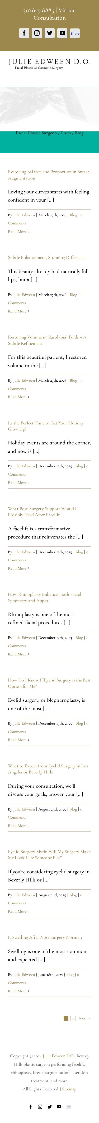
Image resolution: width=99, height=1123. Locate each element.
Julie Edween (24, 215)
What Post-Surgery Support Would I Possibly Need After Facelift (42, 511)
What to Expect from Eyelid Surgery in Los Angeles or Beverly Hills (48, 769)
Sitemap (69, 1089)
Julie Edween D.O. (58, 1056)
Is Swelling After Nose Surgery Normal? (45, 937)
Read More (17, 231)
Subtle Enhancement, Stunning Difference (46, 257)
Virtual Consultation (55, 14)
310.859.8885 (38, 10)
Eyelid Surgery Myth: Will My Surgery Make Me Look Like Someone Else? (49, 854)
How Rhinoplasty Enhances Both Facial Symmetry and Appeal (44, 597)
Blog (73, 215)
